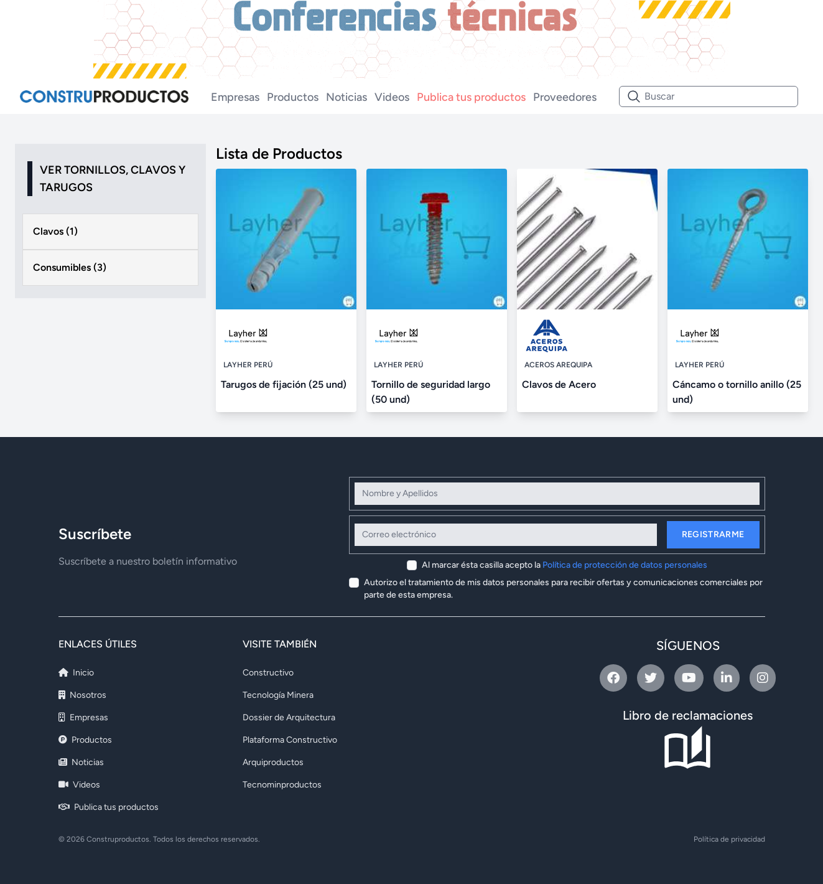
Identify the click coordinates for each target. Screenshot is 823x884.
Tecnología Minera (278, 695)
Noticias (346, 97)
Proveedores (565, 97)
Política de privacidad (729, 839)
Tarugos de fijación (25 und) (283, 384)
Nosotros (82, 695)
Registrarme (713, 534)
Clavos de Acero (559, 384)
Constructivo (268, 672)
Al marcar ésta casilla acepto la (564, 565)
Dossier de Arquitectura (289, 717)
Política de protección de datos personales (624, 565)
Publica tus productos (471, 97)
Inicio (76, 672)
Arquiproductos (273, 762)
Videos (391, 97)
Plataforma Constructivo (290, 740)
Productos (293, 97)
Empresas (235, 97)
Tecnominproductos (282, 784)
